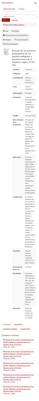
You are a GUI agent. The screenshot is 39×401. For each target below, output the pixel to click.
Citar (6, 31)
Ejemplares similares (10, 329)
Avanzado (15, 20)
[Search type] (19, 16)
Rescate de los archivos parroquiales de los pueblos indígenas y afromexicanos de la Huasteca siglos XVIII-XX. (18, 342)
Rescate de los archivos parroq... (14, 25)
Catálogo (21, 9)
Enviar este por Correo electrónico (16, 35)
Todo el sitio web (9, 9)
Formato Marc (25, 329)
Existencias (7, 324)
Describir (16, 31)
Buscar (6, 20)
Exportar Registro (22, 39)
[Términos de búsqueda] (19, 13)
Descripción (18, 324)
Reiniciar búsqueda (7, 2)
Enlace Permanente (11, 44)
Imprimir (8, 39)
